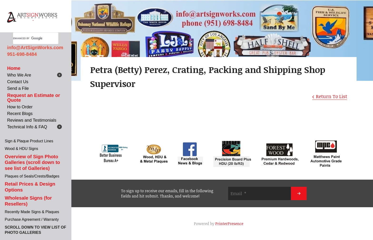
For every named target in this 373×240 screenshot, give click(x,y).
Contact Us (17, 81)
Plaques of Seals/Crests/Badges (32, 176)
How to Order (20, 107)
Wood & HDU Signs (21, 149)
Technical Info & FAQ (27, 127)
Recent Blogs (20, 113)
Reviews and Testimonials (31, 120)
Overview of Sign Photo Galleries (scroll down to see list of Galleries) (32, 162)
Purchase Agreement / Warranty (32, 219)
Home (13, 68)
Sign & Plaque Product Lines (29, 141)
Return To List (331, 96)
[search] (30, 38)
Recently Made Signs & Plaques (32, 212)
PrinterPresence (229, 223)
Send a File (18, 88)
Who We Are (19, 75)
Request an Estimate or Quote (33, 98)
